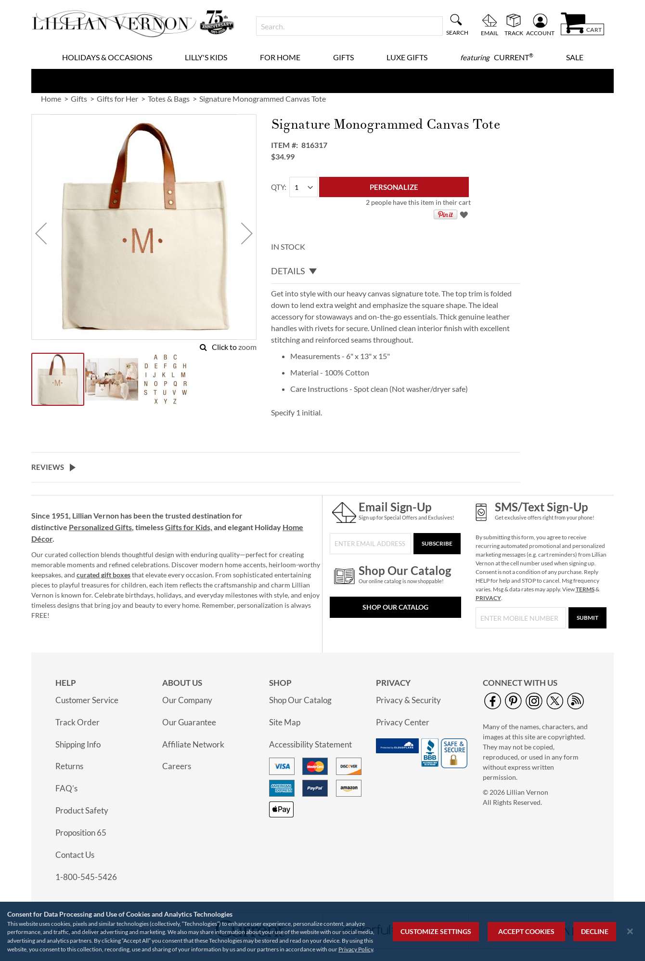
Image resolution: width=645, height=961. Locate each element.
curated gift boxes (103, 575)
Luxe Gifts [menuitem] (407, 57)
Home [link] (51, 98)
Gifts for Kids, (188, 527)
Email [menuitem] (489, 32)
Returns (69, 766)
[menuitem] (497, 57)
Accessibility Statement (310, 744)
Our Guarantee (189, 722)
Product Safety (81, 810)
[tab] (395, 271)
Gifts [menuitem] (343, 57)
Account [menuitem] (540, 32)
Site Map (284, 722)
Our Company (187, 700)
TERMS (585, 589)
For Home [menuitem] (280, 57)
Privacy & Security (408, 700)
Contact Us (74, 855)
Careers (176, 766)
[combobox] (349, 26)
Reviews (47, 467)
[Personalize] (394, 187)
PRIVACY (488, 597)
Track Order (77, 722)
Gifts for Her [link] (117, 98)
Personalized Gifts (100, 527)
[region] (322, 931)
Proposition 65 (80, 833)
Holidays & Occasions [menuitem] (107, 57)
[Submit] (587, 617)
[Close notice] (630, 931)
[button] (41, 233)
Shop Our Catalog (395, 607)
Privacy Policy (355, 949)
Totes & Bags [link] (169, 98)
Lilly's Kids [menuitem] (206, 57)
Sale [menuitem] (574, 57)
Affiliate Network (193, 744)
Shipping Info (78, 744)
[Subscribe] (437, 543)
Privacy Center (402, 722)
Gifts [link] (79, 98)
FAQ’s (66, 788)
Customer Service (86, 700)
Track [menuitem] (513, 32)
